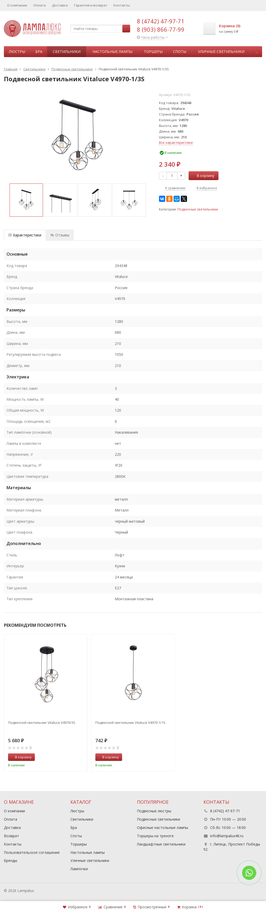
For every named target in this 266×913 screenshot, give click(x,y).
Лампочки (79, 868)
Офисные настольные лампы (162, 827)
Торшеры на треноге (155, 835)
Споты (179, 51)
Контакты (122, 5)
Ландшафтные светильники (161, 844)
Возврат (11, 835)
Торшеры (153, 51)
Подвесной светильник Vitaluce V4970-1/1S (130, 722)
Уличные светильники (221, 51)
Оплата (39, 5)
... (256, 51)
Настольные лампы (112, 51)
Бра (38, 51)
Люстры (17, 51)
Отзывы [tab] (59, 235)
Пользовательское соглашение (32, 852)
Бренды (10, 860)
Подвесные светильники (197, 209)
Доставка (60, 5)
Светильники (67, 51)
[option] (26, 200)
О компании (17, 5)
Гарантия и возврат (90, 5)
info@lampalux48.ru (226, 835)
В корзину (202, 175)
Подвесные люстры (154, 810)
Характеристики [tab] (24, 235)
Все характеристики (176, 142)
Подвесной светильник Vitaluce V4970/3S (41, 722)
